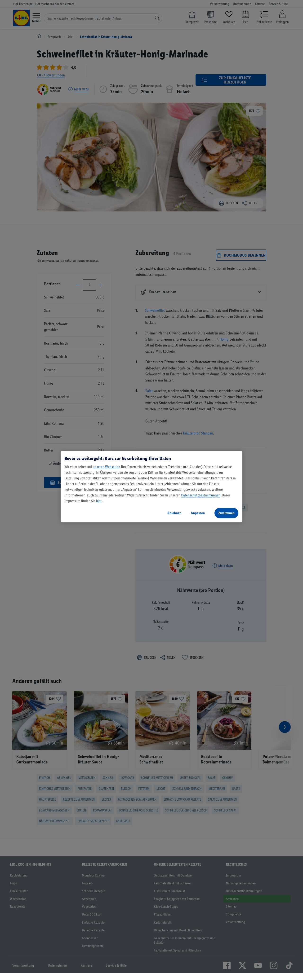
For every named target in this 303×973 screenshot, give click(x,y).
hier (99, 501)
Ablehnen (174, 513)
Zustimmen (226, 513)
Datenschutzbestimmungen (200, 495)
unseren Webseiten (106, 467)
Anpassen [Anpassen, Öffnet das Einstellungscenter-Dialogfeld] (198, 513)
